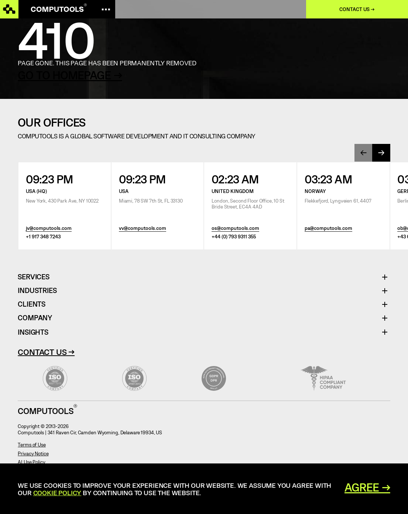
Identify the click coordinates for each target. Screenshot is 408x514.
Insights (33, 332)
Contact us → (357, 9)
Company (35, 318)
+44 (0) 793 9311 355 (234, 236)
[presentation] (363, 153)
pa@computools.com (328, 228)
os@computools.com (235, 228)
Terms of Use (31, 445)
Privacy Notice (33, 453)
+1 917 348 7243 (43, 236)
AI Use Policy (31, 462)
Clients (31, 304)
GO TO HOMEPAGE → (70, 75)
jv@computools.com (49, 228)
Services (36, 277)
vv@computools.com (142, 228)
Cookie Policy (57, 493)
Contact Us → (46, 351)
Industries (37, 290)
